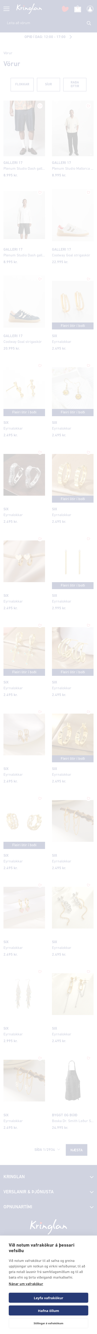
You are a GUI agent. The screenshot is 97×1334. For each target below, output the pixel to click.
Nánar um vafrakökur (26, 1284)
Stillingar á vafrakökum (49, 1323)
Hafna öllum (48, 1310)
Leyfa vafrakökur (48, 1298)
